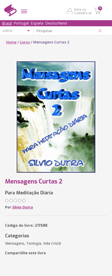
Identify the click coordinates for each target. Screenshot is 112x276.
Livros (25, 42)
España (37, 23)
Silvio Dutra (22, 207)
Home (11, 42)
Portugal (21, 23)
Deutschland (56, 23)
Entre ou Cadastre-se (83, 11)
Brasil (7, 23)
